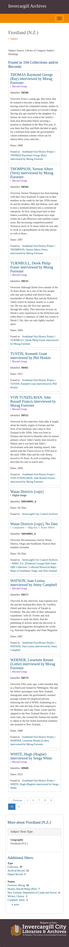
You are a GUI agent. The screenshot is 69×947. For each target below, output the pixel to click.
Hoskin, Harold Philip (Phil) (22, 889)
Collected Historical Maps (42, 567)
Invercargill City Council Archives (40, 514)
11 (19, 806)
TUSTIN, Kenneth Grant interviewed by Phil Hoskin (30, 356)
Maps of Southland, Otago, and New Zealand (33, 570)
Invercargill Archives (27, 5)
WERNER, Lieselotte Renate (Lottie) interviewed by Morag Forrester (32, 664)
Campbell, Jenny (17, 900)
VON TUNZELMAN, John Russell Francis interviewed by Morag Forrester (33, 401)
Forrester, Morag (17, 885)
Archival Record (16, 870)
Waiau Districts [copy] (27, 492)
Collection (13, 867)
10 (11, 806)
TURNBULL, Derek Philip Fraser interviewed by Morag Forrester (31, 267)
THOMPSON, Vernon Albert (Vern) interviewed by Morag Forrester (31, 173)
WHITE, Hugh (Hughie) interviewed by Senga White (31, 756)
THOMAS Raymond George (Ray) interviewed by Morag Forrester (31, 79)
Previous (16, 800)
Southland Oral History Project (38, 151)
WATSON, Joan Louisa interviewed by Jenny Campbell (33, 583)
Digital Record (15, 874)
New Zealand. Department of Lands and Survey (32, 892)
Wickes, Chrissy (16, 896)
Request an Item (48, 922)
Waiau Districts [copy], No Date (34, 524)
